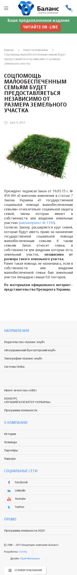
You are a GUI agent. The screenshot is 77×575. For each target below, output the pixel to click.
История (10, 434)
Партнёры (11, 450)
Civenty (23, 552)
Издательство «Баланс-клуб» (24, 342)
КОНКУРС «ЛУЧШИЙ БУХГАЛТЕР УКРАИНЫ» (27, 400)
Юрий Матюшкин (30, 559)
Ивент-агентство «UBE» (20, 390)
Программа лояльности (20, 410)
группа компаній (39, 8)
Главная (9, 50)
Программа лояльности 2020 (24, 530)
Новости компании (35, 50)
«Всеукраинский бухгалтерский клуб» (30, 350)
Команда (10, 442)
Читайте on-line (40, 27)
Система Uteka (14, 366)
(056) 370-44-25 (69, 8)
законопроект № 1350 (37, 223)
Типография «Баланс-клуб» (23, 358)
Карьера (10, 458)
